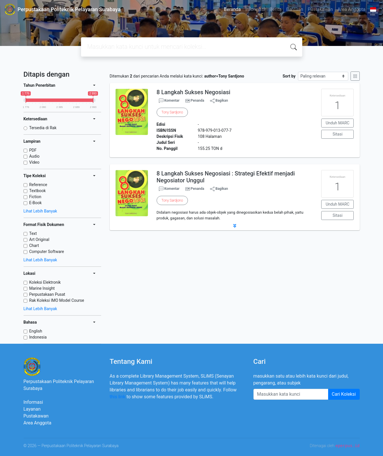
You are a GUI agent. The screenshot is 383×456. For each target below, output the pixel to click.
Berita (276, 9)
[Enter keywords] (290, 394)
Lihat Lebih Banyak (40, 211)
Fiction (35, 196)
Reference (38, 184)
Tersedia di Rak (43, 127)
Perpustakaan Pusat (47, 294)
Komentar (169, 100)
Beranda (232, 9)
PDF (33, 150)
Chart (34, 245)
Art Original (39, 239)
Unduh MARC (337, 123)
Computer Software (46, 251)
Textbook (37, 190)
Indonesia (38, 337)
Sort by (288, 76)
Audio (34, 156)
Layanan (32, 409)
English (35, 331)
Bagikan (219, 100)
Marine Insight (42, 288)
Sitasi (338, 134)
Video (34, 162)
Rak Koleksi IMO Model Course (56, 300)
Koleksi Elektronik (45, 282)
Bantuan (294, 9)
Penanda (197, 100)
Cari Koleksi (344, 394)
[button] (235, 225)
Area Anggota (351, 9)
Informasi (255, 9)
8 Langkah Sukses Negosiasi (193, 92)
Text (33, 233)
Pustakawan (320, 9)
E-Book (35, 202)
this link (118, 396)
